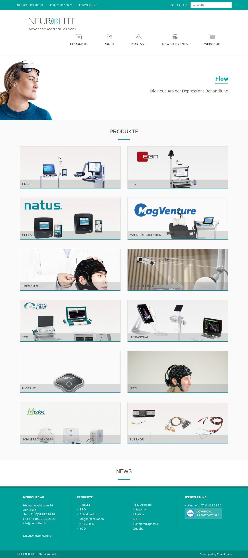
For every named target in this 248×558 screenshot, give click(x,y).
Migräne (138, 514)
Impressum (50, 554)
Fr (178, 5)
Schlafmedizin (89, 514)
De (172, 5)
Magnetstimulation (92, 519)
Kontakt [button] (138, 40)
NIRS (136, 519)
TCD (83, 528)
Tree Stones (224, 554)
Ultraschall (140, 509)
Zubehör (138, 528)
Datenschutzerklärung (37, 535)
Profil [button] (109, 40)
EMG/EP (85, 504)
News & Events (175, 40)
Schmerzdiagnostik (146, 523)
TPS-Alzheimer (143, 504)
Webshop (212, 40)
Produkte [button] (78, 40)
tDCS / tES (87, 523)
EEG (83, 509)
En (185, 5)
